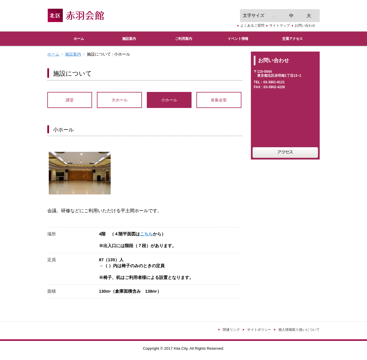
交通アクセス (292, 38)
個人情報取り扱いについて (299, 330)
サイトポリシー (259, 330)
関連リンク (231, 330)
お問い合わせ (305, 25)
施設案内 (129, 38)
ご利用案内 (183, 38)
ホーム (53, 54)
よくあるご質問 (252, 25)
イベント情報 (238, 38)
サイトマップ (279, 25)
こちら (146, 234)
